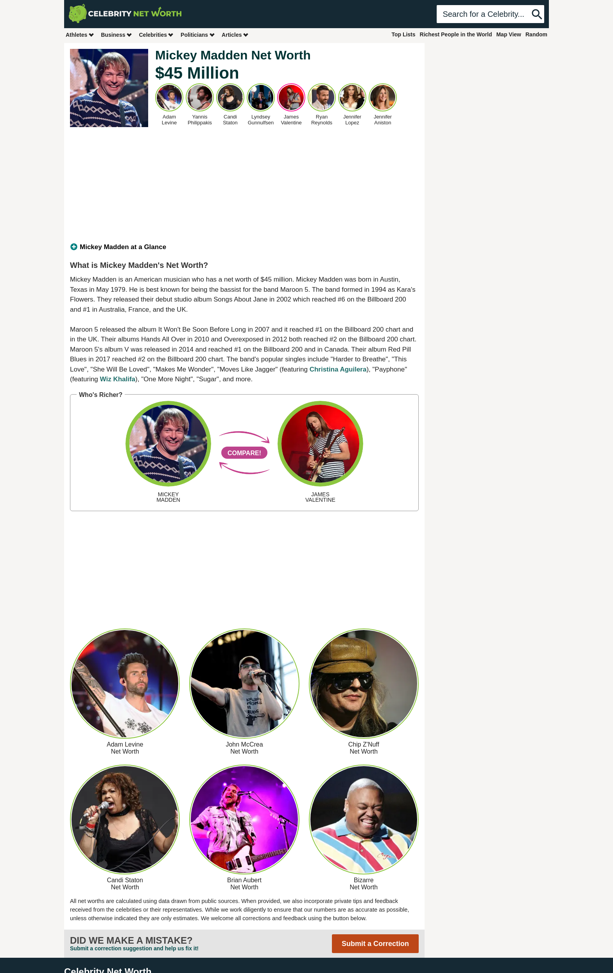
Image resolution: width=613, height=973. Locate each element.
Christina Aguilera (338, 369)
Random (536, 34)
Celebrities (156, 34)
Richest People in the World (456, 34)
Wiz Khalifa (118, 379)
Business (116, 34)
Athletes (80, 34)
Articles (235, 34)
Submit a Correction (375, 944)
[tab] (244, 247)
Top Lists (403, 34)
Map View (508, 34)
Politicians (198, 34)
